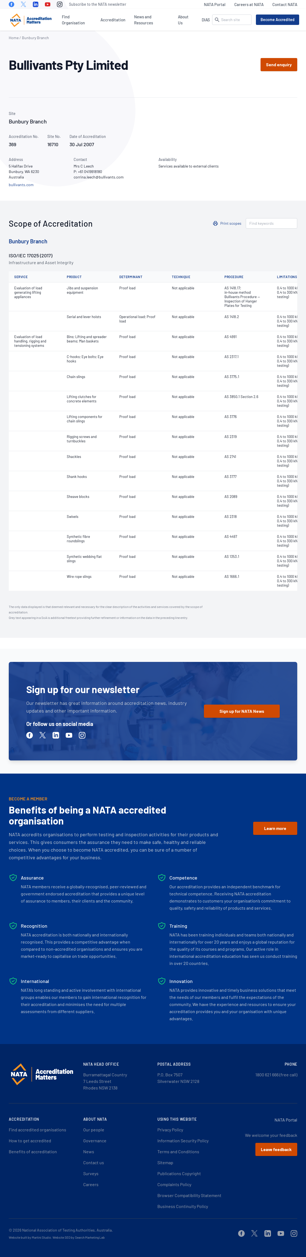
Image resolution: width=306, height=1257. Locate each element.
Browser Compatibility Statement (189, 1195)
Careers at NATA (249, 4)
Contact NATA (284, 4)
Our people (93, 1129)
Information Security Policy (183, 1140)
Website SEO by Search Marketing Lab (79, 1237)
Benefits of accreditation (33, 1151)
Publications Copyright (179, 1173)
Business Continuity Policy (182, 1206)
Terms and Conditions (178, 1151)
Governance (94, 1140)
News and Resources (143, 19)
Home (14, 37)
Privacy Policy (170, 1129)
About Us (183, 19)
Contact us (93, 1162)
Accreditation (112, 19)
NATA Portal (215, 4)
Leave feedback (276, 1149)
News (88, 1151)
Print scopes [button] (230, 223)
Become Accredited (278, 19)
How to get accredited (30, 1140)
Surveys (91, 1173)
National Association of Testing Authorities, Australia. (67, 1230)
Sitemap (165, 1162)
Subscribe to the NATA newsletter (97, 4)
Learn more (275, 828)
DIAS (206, 19)
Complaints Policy (174, 1184)
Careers (91, 1184)
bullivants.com (21, 184)
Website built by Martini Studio (30, 1237)
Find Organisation (73, 19)
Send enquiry (279, 64)
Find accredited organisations (37, 1129)
